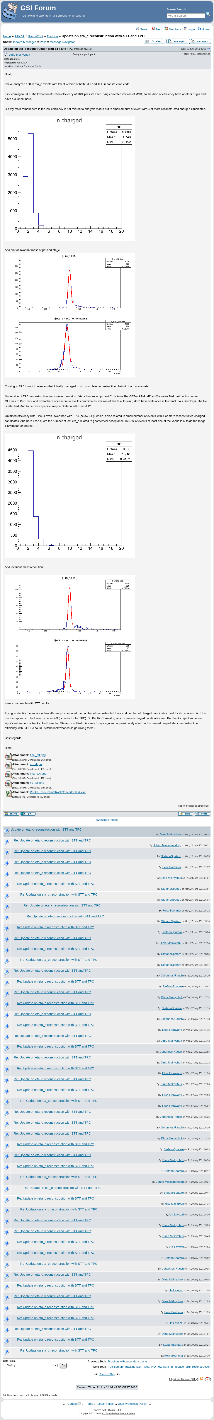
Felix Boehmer (171, 867)
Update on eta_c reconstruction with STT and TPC (38, 48)
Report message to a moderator (193, 806)
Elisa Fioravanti (172, 1029)
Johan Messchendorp (167, 845)
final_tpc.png (38, 773)
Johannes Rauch (172, 975)
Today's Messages (24, 42)
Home (203, 29)
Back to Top (106, 1374)
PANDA (19, 36)
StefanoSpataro (171, 856)
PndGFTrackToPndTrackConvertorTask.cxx (57, 792)
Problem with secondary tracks (127, 1361)
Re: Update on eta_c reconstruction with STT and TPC (52, 840)
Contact (73, 1403)
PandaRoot (35, 36)
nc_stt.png (36, 764)
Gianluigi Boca (174, 1203)
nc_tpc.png (37, 782)
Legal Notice (105, 1403)
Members (173, 29)
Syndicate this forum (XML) (183, 1379)
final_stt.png (38, 755)
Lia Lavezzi (176, 1214)
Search (142, 29)
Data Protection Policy (132, 1403)
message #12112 (82, 49)
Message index (107, 819)
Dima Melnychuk (19, 54)
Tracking (52, 36)
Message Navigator (62, 42)
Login (189, 29)
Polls (43, 42)
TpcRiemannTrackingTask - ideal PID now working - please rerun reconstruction (159, 1366)
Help (157, 29)
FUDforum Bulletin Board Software (118, 1413)
